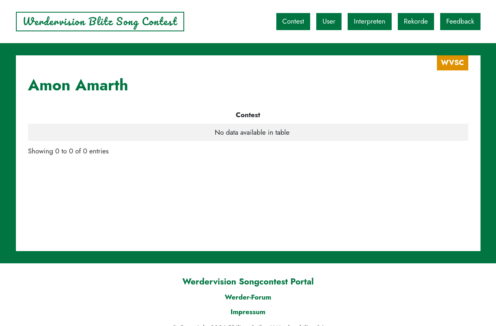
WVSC (452, 62)
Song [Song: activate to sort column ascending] (223, 115)
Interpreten (370, 21)
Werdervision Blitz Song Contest (100, 21)
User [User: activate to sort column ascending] (105, 115)
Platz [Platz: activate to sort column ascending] (283, 115)
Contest (293, 21)
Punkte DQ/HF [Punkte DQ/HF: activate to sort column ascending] (416, 115)
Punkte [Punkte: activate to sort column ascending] (336, 115)
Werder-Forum (248, 297)
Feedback (460, 21)
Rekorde (416, 21)
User (328, 21)
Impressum (248, 312)
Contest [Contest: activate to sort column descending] (59, 115)
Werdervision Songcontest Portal (247, 282)
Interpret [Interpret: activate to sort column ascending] (160, 115)
